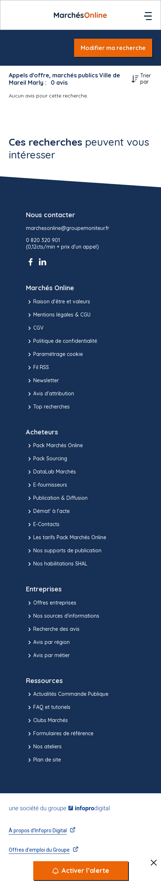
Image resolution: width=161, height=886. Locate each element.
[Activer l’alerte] (80, 870)
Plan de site (43, 760)
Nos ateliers (44, 747)
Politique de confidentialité (61, 341)
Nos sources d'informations (62, 616)
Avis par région (48, 642)
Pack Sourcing (46, 459)
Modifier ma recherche (113, 47)
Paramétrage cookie (54, 354)
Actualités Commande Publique (67, 694)
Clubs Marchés (47, 720)
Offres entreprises (51, 603)
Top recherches (48, 407)
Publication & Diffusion (57, 498)
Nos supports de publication (63, 551)
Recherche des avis (53, 629)
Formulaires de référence (59, 733)
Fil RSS (37, 367)
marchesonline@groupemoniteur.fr (67, 228)
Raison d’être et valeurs (58, 302)
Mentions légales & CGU (58, 315)
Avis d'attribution (50, 394)
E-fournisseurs (46, 485)
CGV (34, 328)
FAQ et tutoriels (48, 707)
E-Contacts (43, 524)
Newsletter (42, 380)
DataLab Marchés (51, 472)
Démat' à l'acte (48, 511)
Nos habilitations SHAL (56, 564)
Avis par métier (48, 655)
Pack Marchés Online (54, 445)
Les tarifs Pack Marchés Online (66, 537)
